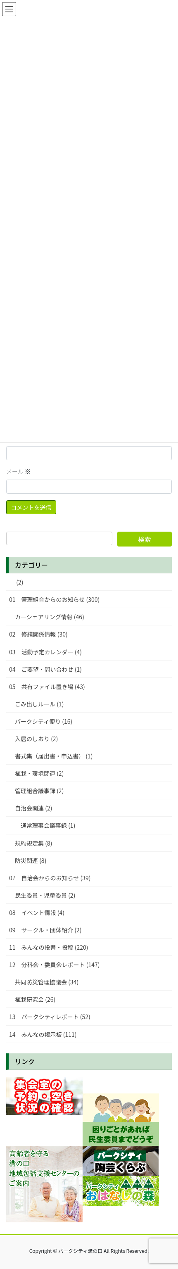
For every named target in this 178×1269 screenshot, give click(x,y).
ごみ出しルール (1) (39, 704)
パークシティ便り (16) (43, 721)
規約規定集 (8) (33, 843)
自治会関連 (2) (33, 808)
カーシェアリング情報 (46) (49, 617)
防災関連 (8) (30, 860)
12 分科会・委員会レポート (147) (54, 964)
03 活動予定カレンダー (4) (45, 652)
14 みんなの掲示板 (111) (42, 1034)
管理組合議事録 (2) (39, 791)
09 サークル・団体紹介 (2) (45, 930)
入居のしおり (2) (36, 738)
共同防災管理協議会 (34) (46, 982)
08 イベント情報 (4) (36, 912)
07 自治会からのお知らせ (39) (49, 878)
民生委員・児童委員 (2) (45, 895)
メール (18, 471)
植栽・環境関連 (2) (39, 773)
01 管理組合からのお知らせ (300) (54, 599)
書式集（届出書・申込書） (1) (54, 756)
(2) (16, 582)
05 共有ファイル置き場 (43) (47, 686)
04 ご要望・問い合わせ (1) (45, 669)
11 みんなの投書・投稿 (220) (48, 947)
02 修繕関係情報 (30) (38, 634)
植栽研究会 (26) (35, 999)
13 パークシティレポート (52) (49, 1016)
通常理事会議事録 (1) (48, 825)
